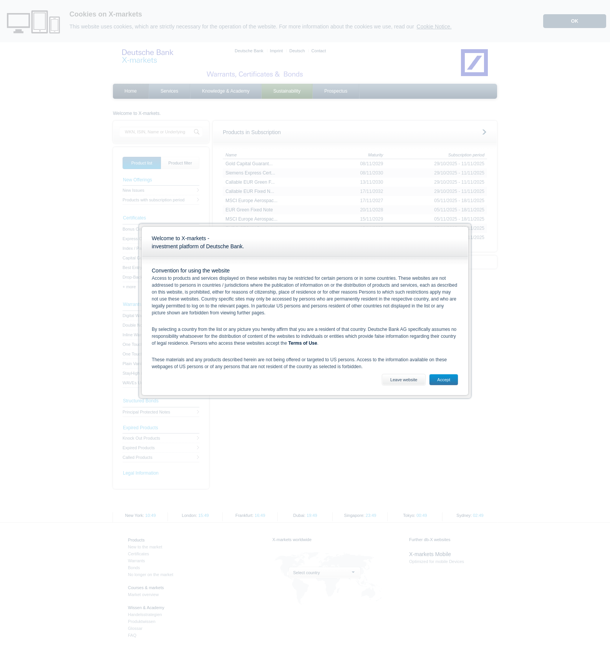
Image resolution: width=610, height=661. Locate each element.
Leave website (403, 379)
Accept (443, 379)
